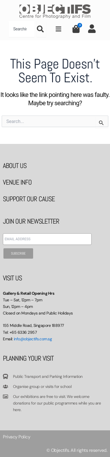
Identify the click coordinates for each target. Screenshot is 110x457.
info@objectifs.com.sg (33, 338)
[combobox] (22, 29)
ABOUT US (14, 165)
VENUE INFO (17, 182)
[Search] (41, 29)
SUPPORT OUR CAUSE (29, 198)
